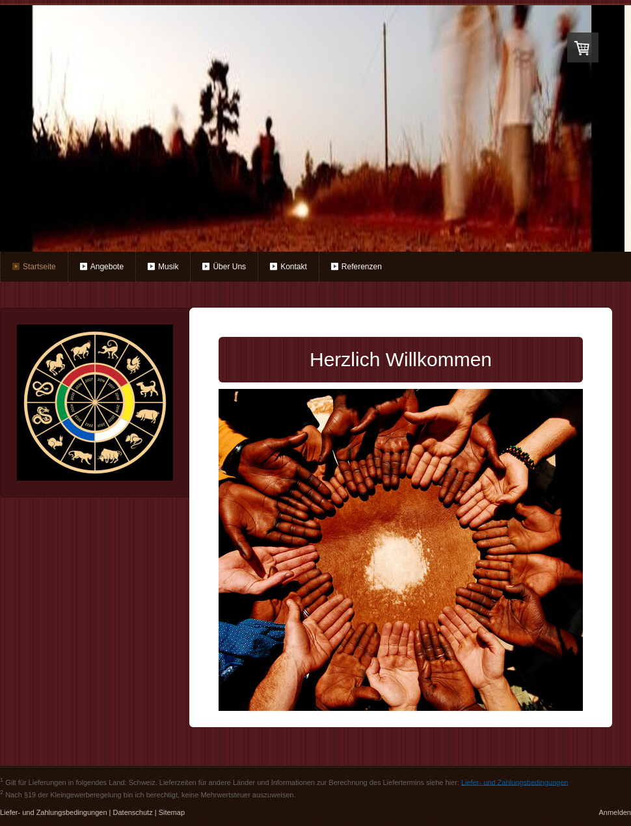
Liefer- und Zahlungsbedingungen (515, 782)
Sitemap (172, 812)
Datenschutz (133, 812)
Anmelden (614, 812)
